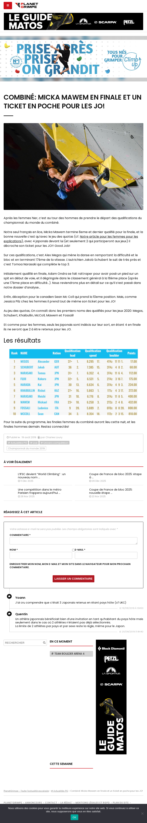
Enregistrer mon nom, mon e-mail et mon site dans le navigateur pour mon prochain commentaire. (70, 565)
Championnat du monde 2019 (26, 448)
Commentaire (20, 535)
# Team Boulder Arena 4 (68, 654)
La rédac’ (66, 802)
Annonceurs (33, 802)
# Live (34, 442)
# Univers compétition (54, 442)
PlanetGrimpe (13, 802)
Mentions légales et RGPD (92, 802)
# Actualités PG (17, 442)
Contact (51, 802)
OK (74, 817)
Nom (14, 549)
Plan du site (121, 802)
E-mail (80, 549)
